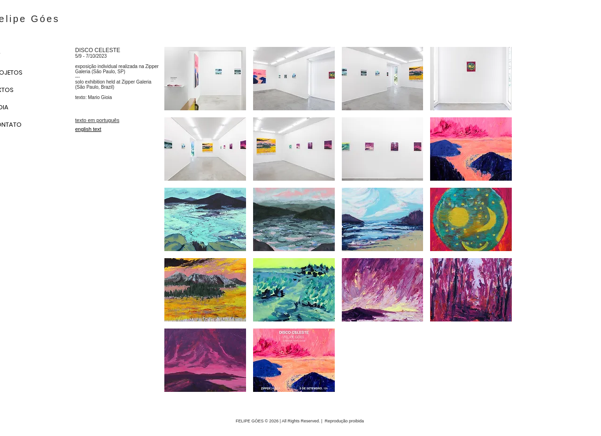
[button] (205, 78)
